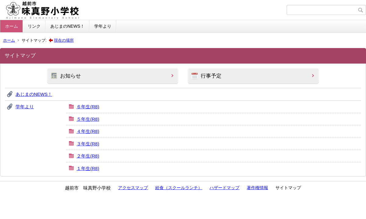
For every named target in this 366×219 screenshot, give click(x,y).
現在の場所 (64, 40)
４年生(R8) (88, 131)
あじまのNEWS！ (67, 26)
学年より (102, 26)
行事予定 (211, 76)
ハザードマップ (224, 187)
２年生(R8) (88, 155)
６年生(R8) (88, 106)
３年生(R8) (88, 143)
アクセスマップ (133, 187)
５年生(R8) (88, 119)
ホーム (11, 26)
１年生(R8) (88, 168)
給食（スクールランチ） (178, 187)
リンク (34, 26)
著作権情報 (257, 187)
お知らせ (70, 76)
